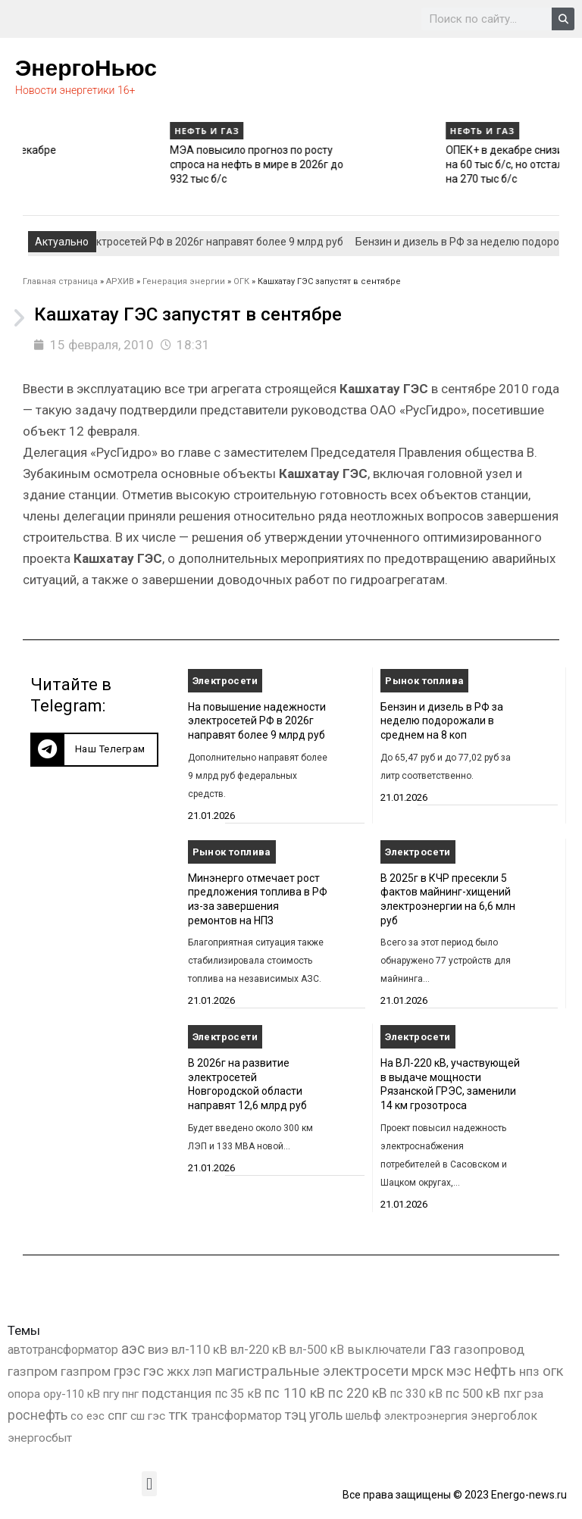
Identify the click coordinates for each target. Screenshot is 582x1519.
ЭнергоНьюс (86, 67)
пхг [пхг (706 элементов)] (512, 1393)
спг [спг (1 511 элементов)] (117, 1415)
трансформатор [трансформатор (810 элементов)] (236, 1415)
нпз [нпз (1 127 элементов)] (529, 1371)
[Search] (563, 19)
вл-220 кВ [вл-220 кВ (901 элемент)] (258, 1349)
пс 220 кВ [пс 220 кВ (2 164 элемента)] (357, 1393)
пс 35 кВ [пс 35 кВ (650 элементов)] (237, 1393)
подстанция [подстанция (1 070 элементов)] (176, 1393)
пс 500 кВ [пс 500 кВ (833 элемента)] (473, 1393)
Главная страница (60, 281)
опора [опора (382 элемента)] (24, 1394)
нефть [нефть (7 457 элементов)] (495, 1371)
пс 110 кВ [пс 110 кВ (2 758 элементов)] (294, 1393)
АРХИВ (120, 281)
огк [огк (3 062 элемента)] (553, 1371)
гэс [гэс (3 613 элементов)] (153, 1371)
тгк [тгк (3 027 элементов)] (178, 1415)
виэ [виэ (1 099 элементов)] (158, 1349)
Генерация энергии (183, 281)
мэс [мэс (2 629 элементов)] (458, 1371)
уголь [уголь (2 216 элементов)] (326, 1415)
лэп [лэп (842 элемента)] (202, 1371)
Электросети (225, 680)
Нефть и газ (45, 130)
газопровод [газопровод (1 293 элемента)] (489, 1349)
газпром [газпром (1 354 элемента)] (86, 1371)
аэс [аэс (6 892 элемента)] (133, 1349)
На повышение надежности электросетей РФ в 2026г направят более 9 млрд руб (257, 721)
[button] (94, 750)
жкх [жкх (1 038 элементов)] (178, 1371)
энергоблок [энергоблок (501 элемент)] (504, 1415)
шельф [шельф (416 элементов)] (363, 1416)
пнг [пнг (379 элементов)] (130, 1394)
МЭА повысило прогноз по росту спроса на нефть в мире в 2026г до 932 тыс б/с (370, 164)
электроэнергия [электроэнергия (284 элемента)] (426, 1416)
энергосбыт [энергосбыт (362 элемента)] (40, 1438)
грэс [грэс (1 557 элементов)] (127, 1371)
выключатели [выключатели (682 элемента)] (386, 1349)
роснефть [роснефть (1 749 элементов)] (37, 1415)
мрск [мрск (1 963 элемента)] (427, 1371)
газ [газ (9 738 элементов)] (440, 1348)
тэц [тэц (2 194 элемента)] (295, 1415)
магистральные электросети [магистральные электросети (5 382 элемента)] (311, 1371)
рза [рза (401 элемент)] (533, 1394)
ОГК (241, 281)
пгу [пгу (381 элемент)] (111, 1394)
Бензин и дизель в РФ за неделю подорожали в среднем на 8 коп (441, 721)
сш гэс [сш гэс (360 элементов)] (147, 1416)
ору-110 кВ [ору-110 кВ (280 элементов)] (71, 1394)
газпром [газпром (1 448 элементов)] (33, 1371)
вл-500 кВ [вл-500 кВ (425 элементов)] (316, 1349)
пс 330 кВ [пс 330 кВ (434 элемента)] (416, 1393)
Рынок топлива (424, 680)
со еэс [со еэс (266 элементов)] (87, 1416)
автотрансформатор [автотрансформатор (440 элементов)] (63, 1349)
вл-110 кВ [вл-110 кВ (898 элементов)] (199, 1349)
